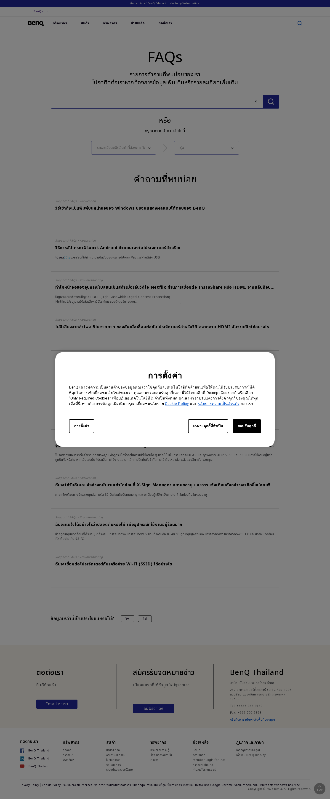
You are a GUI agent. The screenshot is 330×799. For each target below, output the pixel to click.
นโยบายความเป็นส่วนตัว (219, 404)
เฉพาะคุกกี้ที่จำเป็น (208, 426)
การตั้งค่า (81, 426)
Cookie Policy (177, 404)
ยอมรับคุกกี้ (247, 426)
